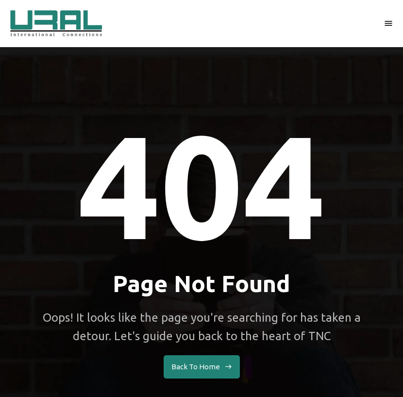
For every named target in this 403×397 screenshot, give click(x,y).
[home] (56, 23)
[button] (388, 23)
